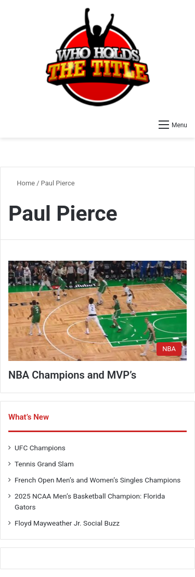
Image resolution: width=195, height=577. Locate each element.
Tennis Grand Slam (44, 464)
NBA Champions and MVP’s (72, 375)
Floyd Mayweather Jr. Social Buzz (67, 523)
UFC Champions (40, 448)
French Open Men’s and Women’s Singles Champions (97, 480)
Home (21, 183)
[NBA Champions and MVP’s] (97, 311)
